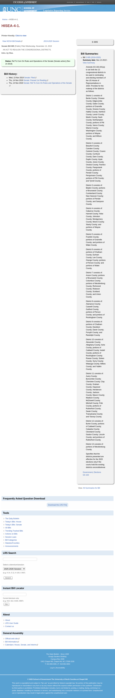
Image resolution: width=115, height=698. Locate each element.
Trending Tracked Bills (14, 531)
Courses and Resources (80, 2)
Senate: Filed (30, 78)
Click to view (20, 36)
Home (4, 19)
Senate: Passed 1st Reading (36, 80)
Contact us (9, 626)
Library (88, 2)
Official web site (12, 639)
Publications (99, 2)
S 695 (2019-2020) (93, 57)
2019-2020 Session (51, 41)
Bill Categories (11, 540)
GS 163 (86, 475)
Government (88, 472)
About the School (70, 2)
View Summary (89, 63)
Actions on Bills (11, 534)
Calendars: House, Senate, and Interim (21, 645)
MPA (93, 2)
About (7, 620)
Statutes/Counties (12, 543)
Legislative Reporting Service (56, 10)
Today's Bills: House (13, 522)
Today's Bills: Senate (13, 525)
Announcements (11, 546)
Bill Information (12, 642)
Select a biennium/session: (13, 565)
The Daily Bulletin (12, 519)
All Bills (8, 528)
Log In (52, 668)
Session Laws (10, 537)
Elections (97, 472)
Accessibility (60, 668)
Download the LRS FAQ (57, 505)
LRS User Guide (11, 623)
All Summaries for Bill (91, 488)
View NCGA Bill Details (12, 41)
